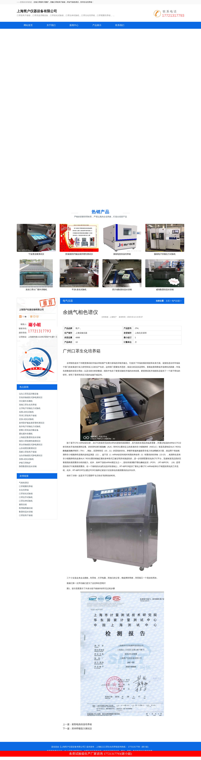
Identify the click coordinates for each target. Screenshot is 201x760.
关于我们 (51, 25)
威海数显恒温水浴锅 (165, 289)
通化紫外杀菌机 (26, 434)
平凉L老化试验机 (79, 289)
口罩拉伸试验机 (26, 501)
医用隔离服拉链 (26, 508)
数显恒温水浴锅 (26, 512)
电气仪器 (68, 300)
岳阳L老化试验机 (26, 412)
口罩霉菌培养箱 (26, 486)
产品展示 (96, 25)
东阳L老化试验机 (26, 459)
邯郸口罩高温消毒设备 (29, 430)
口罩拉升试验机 (26, 497)
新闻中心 (74, 25)
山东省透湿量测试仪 (28, 448)
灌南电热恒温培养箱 (122, 254)
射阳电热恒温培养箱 (82, 724)
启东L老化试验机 (26, 419)
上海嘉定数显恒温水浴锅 (29, 437)
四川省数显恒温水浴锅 (122, 289)
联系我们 (119, 25)
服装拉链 (23, 504)
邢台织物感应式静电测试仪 (30, 444)
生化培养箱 (24, 490)
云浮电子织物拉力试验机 (29, 408)
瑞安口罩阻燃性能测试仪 (29, 441)
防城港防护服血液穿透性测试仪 (79, 254)
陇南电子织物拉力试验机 (165, 254)
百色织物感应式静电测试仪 (30, 397)
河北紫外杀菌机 (26, 401)
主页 (168, 301)
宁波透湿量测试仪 (36, 254)
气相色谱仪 (24, 483)
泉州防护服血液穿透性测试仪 (31, 423)
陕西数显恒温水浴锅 (28, 466)
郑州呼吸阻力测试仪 (82, 728)
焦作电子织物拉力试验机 (29, 426)
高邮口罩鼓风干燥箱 (28, 452)
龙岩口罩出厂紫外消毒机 (36, 289)
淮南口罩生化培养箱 (28, 405)
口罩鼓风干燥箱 (26, 515)
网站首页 (28, 25)
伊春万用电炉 (25, 463)
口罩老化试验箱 (26, 493)
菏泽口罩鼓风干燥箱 (28, 415)
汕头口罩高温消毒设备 (29, 394)
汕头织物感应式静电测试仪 (30, 455)
